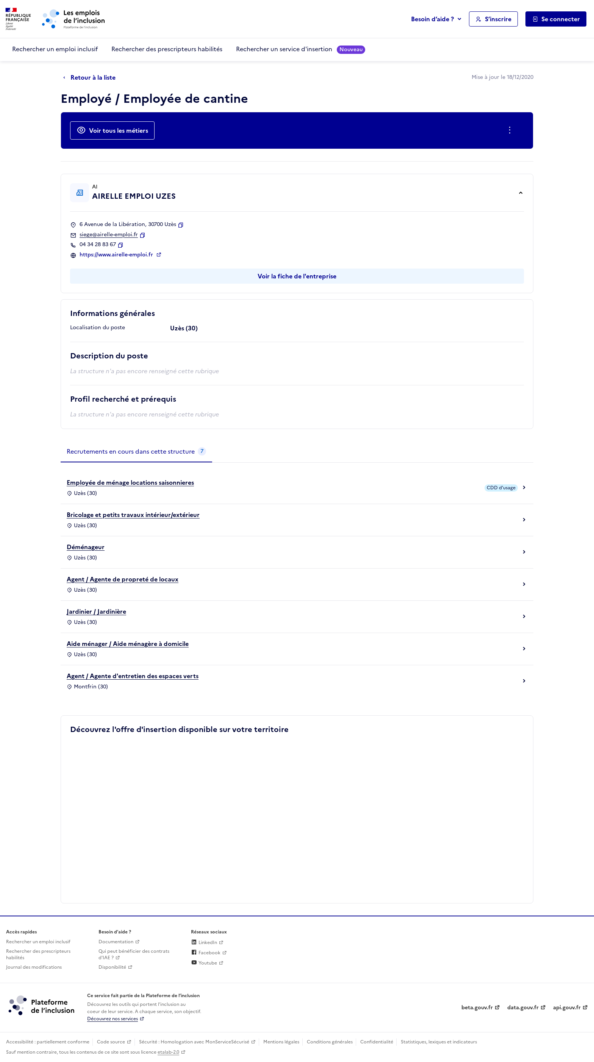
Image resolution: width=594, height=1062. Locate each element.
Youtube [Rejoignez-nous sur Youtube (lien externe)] (204, 963)
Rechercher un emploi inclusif (55, 48)
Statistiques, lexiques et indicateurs (439, 1041)
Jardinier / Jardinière (96, 611)
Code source (111, 1041)
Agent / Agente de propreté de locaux (122, 579)
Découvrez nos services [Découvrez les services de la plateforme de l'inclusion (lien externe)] (112, 1018)
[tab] (136, 451)
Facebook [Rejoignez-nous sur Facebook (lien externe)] (205, 952)
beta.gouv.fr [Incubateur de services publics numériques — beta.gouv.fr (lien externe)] (477, 1008)
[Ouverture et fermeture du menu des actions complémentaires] (511, 130)
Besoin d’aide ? (432, 19)
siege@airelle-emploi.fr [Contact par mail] (109, 235)
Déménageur (86, 546)
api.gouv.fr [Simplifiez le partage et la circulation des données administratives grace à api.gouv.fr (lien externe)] (567, 1008)
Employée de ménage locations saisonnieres (130, 482)
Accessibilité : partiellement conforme (47, 1041)
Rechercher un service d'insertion (300, 49)
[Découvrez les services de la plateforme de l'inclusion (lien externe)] (42, 1005)
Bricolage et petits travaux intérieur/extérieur (133, 514)
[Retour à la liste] (91, 77)
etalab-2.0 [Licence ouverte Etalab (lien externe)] (168, 1052)
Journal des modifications (34, 967)
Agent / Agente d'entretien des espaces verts (133, 675)
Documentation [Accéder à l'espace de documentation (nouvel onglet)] (115, 941)
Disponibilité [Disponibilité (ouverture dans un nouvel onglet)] (112, 967)
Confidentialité (376, 1041)
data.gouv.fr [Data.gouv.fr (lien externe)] (523, 1008)
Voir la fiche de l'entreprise (297, 276)
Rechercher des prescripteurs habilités (166, 48)
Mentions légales (281, 1041)
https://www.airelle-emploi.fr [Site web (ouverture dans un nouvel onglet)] (117, 255)
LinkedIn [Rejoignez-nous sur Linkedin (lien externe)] (204, 942)
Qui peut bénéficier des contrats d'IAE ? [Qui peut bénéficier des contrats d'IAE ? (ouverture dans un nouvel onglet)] (133, 954)
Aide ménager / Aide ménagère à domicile (128, 643)
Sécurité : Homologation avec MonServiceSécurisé (194, 1041)
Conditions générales (330, 1041)
